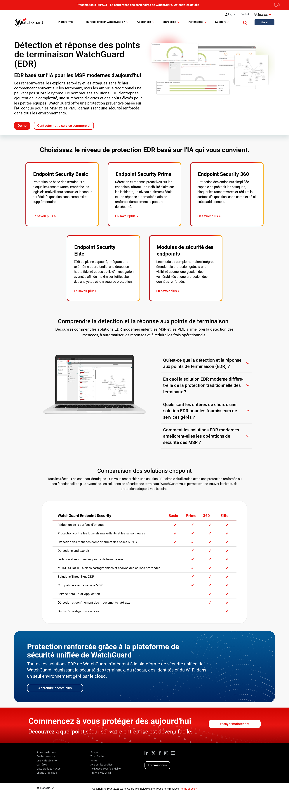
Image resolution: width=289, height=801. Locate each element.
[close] (277, 5)
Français (263, 14)
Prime (191, 515)
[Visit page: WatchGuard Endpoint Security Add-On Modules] (185, 268)
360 (206, 515)
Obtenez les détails (186, 5)
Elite (224, 515)
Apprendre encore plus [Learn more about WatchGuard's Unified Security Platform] (55, 688)
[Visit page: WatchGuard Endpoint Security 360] (227, 194)
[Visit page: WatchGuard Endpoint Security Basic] (62, 194)
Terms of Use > (188, 788)
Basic (173, 515)
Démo (22, 125)
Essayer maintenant (234, 724)
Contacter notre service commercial (63, 125)
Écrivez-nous (157, 765)
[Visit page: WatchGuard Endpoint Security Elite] (103, 268)
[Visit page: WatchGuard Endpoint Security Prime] (144, 194)
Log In (231, 14)
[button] (245, 22)
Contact (245, 14)
